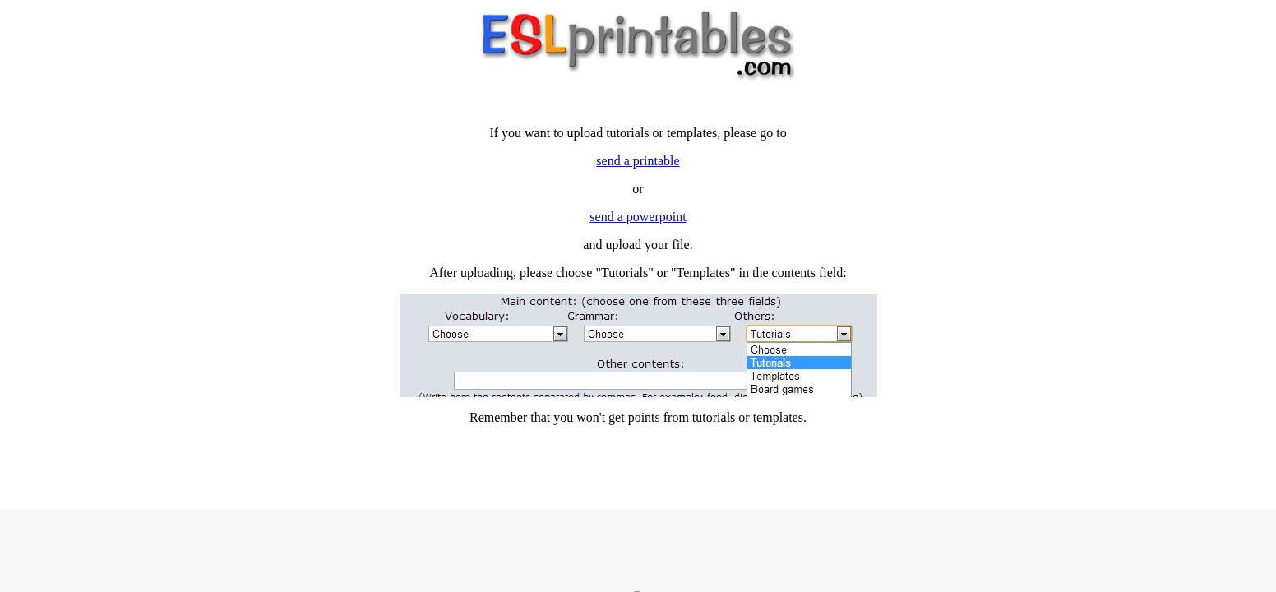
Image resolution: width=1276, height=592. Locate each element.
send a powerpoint (637, 217)
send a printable (637, 161)
